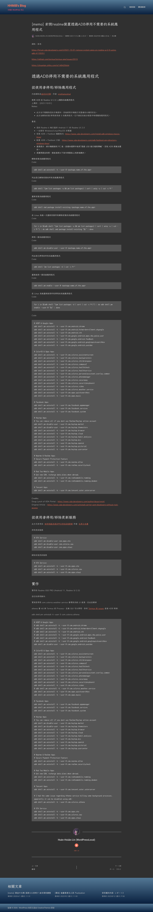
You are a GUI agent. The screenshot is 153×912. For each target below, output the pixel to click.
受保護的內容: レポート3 (113, 893)
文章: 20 (76, 851)
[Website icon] (76, 845)
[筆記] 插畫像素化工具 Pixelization (70, 893)
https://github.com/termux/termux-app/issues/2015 (55, 59)
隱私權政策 (141, 7)
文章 (49, 94)
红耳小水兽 (83, 524)
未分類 (114, 36)
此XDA (44, 94)
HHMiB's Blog (17, 5)
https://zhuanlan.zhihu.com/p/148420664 (50, 65)
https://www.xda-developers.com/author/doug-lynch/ (81, 501)
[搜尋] (125, 7)
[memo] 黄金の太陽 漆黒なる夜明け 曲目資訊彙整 (29, 893)
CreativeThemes (44, 908)
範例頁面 (132, 7)
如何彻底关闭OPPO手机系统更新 (59, 524)
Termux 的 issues (96, 608)
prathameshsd (64, 94)
